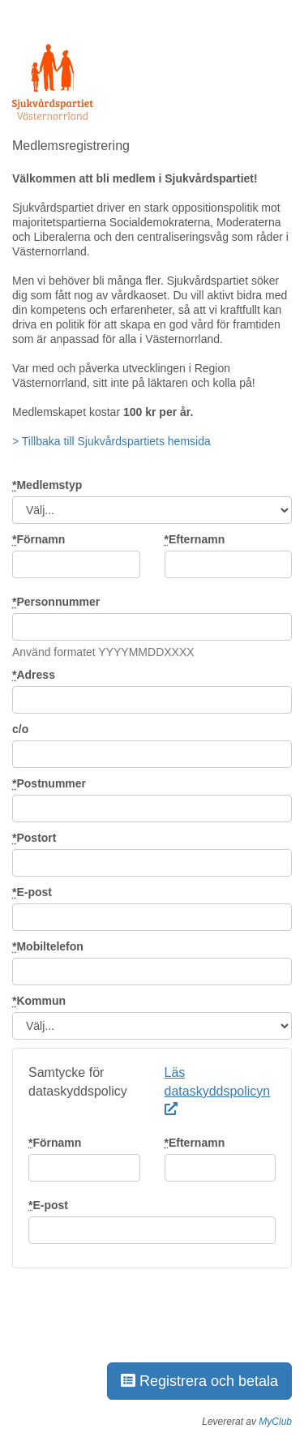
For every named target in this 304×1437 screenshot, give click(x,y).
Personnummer (56, 601)
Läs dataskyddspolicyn (218, 1091)
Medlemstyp (47, 484)
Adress (33, 674)
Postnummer (49, 783)
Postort (34, 837)
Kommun (39, 1000)
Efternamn (195, 539)
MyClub (275, 1421)
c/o (20, 729)
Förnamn (38, 539)
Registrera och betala (199, 1381)
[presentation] (135, 1316)
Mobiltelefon (47, 946)
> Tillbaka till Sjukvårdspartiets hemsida (111, 441)
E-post (32, 892)
